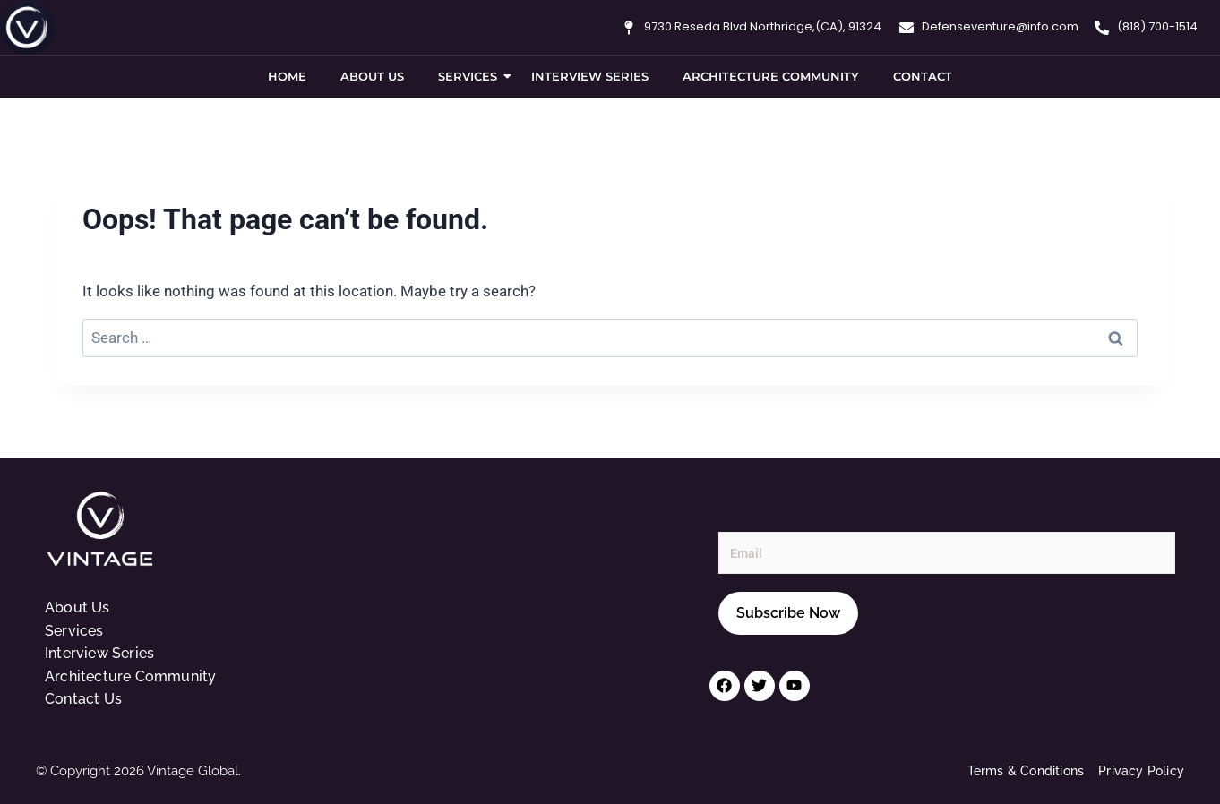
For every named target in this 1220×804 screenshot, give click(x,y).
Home (287, 76)
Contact (922, 76)
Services (471, 76)
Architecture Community (771, 76)
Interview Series (590, 76)
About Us (372, 76)
